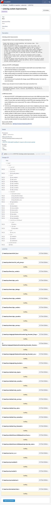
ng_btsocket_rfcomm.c (18, 198)
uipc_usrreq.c (15, 189)
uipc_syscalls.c (15, 187)
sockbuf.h (14, 236)
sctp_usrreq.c (15, 212)
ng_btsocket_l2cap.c (18, 196)
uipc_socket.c (15, 185)
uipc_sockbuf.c (15, 183)
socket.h (14, 238)
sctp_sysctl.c (15, 210)
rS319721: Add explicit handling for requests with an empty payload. (18, 142)
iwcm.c (14, 224)
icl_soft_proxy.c (15, 173)
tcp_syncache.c (15, 216)
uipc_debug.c (15, 181)
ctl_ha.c (13, 169)
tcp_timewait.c (15, 218)
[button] (44, 2)
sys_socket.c (15, 177)
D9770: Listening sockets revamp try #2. (12, 138)
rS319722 (4, 11)
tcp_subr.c (14, 214)
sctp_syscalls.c (15, 208)
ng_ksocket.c (15, 202)
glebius (5, 134)
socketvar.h (14, 240)
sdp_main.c (15, 228)
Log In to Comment (9, 500)
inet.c (11, 244)
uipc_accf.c (14, 179)
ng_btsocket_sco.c (17, 200)
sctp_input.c (14, 206)
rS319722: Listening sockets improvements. (24, 154)
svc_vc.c (14, 232)
